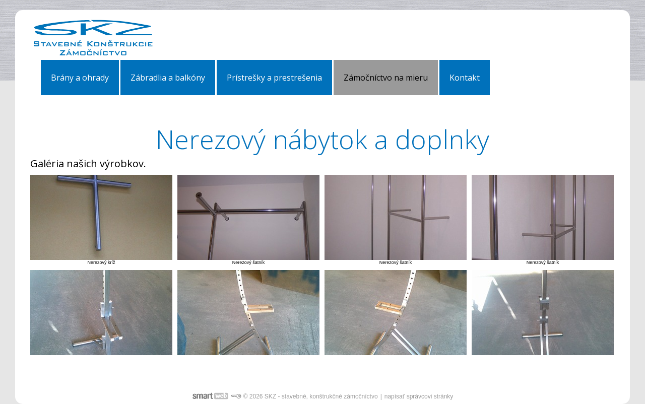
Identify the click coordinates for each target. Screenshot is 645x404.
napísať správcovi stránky (419, 396)
